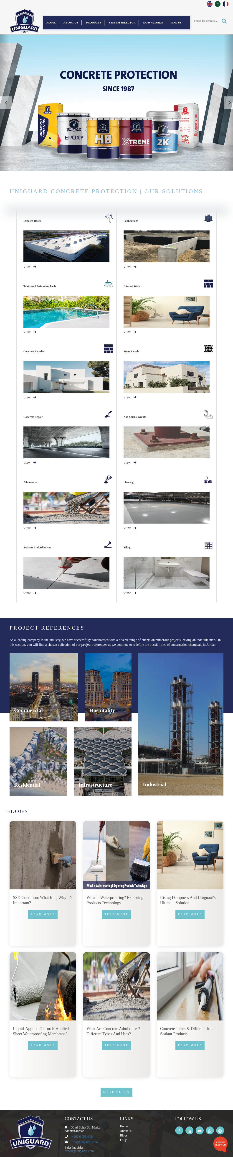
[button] (4, 102)
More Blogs (116, 1092)
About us (71, 22)
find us (176, 22)
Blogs (123, 1135)
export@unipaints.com (79, 1151)
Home (51, 22)
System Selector (122, 22)
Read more (43, 914)
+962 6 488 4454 (83, 1136)
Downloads (153, 22)
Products (93, 22)
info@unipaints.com (85, 1142)
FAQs (123, 1140)
